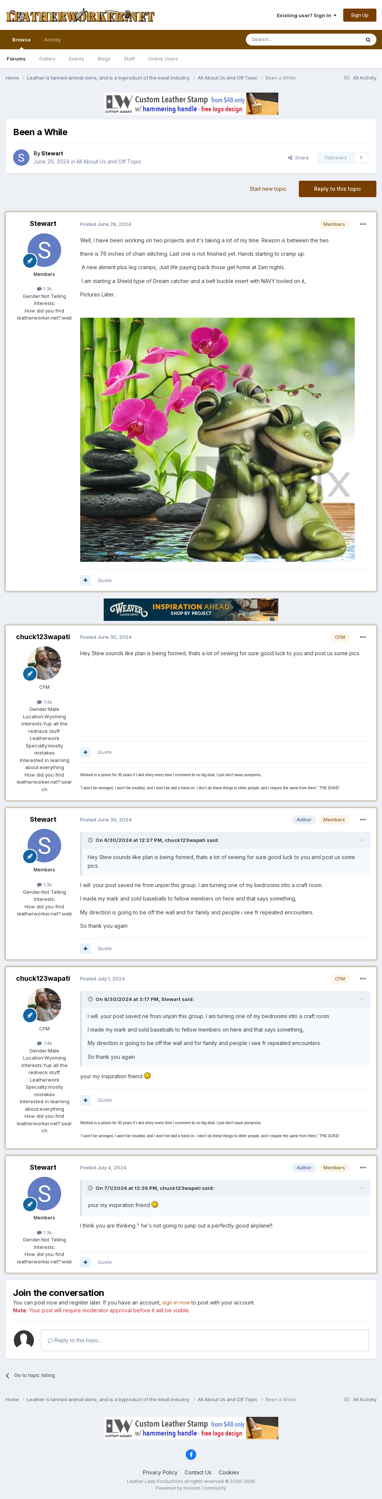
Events (76, 59)
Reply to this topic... (75, 1340)
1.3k (44, 289)
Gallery (47, 59)
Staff (129, 59)
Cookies (229, 1472)
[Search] (284, 40)
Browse (21, 43)
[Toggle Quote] (91, 840)
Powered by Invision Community (191, 1488)
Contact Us (198, 1472)
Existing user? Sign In (306, 15)
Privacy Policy (160, 1472)
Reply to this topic (337, 189)
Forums (16, 59)
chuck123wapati (43, 637)
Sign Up (360, 15)
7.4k (44, 702)
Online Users (163, 59)
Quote (105, 580)
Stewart (43, 223)
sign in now (176, 1302)
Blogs (104, 59)
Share (298, 158)
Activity (52, 40)
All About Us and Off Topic (108, 161)
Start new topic (268, 189)
